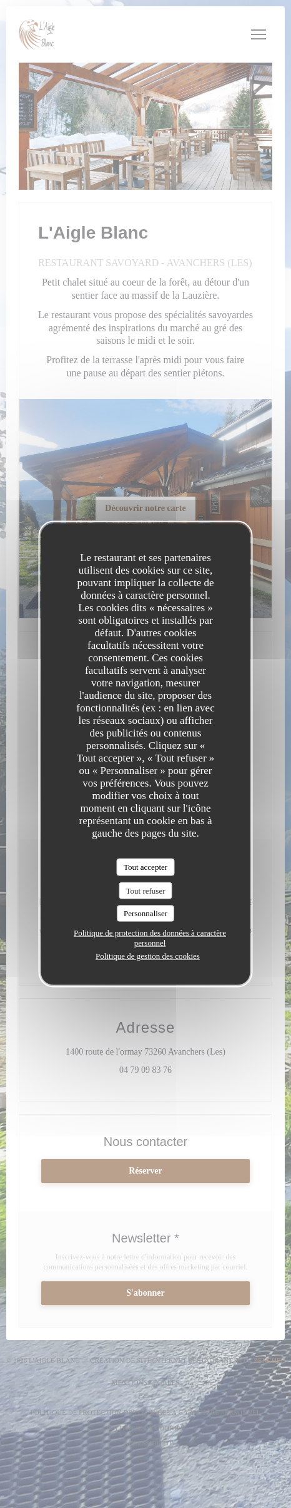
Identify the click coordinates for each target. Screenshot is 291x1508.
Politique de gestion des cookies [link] (148, 955)
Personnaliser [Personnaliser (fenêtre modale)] (145, 913)
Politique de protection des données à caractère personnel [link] (150, 937)
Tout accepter (145, 867)
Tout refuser (145, 890)
